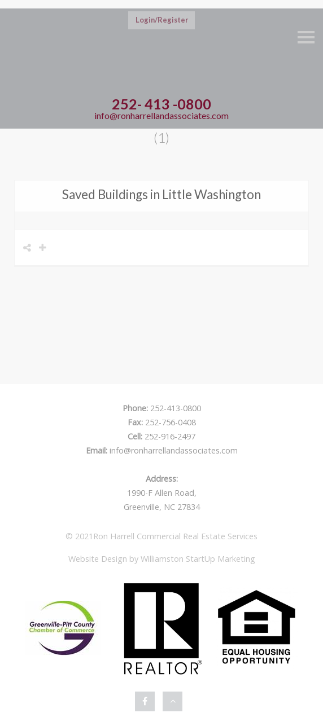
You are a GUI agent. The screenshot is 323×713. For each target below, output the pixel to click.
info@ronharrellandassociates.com (161, 115)
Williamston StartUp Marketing (198, 558)
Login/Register (162, 19)
